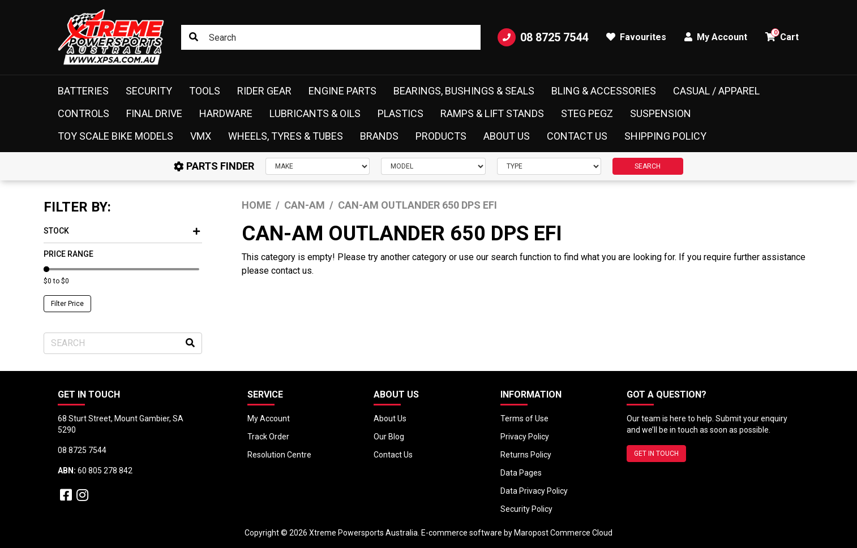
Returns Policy (525, 454)
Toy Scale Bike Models (115, 136)
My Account (268, 418)
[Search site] (193, 37)
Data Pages (521, 472)
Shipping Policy (665, 136)
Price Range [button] (68, 253)
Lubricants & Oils (315, 113)
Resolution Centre (279, 454)
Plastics (400, 113)
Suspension (660, 113)
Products (440, 136)
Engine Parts (342, 91)
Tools (204, 91)
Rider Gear (264, 91)
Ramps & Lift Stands (492, 113)
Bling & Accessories (603, 91)
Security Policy (526, 509)
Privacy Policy (524, 436)
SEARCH (648, 166)
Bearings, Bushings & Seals (463, 91)
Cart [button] (782, 35)
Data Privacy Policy (534, 490)
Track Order (268, 436)
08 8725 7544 (543, 37)
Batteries (83, 91)
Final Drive (154, 113)
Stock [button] (122, 230)
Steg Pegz (587, 113)
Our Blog (389, 436)
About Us (506, 136)
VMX (200, 136)
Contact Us (577, 136)
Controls (83, 113)
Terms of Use (524, 418)
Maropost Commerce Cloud (563, 532)
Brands (379, 136)
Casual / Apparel (716, 91)
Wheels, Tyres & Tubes (285, 136)
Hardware (225, 113)
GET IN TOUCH (656, 454)
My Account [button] (715, 37)
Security (149, 91)
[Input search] (331, 37)
